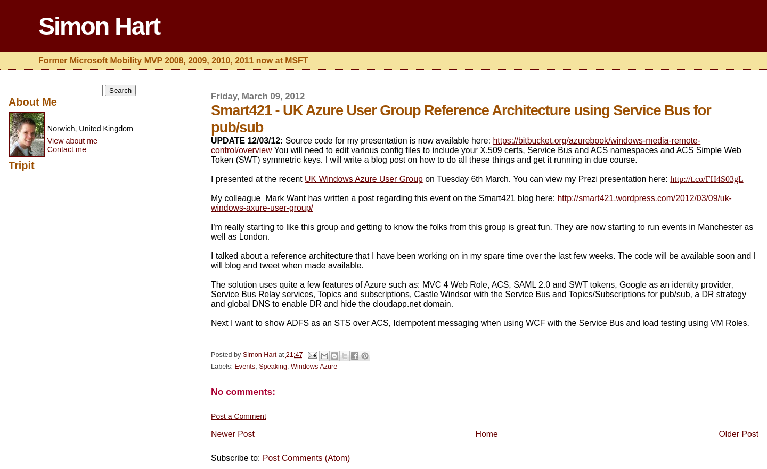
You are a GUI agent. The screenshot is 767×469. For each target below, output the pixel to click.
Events (244, 366)
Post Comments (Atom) (306, 458)
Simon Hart (99, 26)
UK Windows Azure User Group (364, 179)
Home (487, 434)
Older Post (738, 434)
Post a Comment (238, 416)
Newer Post (233, 434)
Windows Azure (314, 366)
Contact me (66, 149)
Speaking (273, 366)
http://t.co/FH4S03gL (706, 179)
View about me (72, 141)
